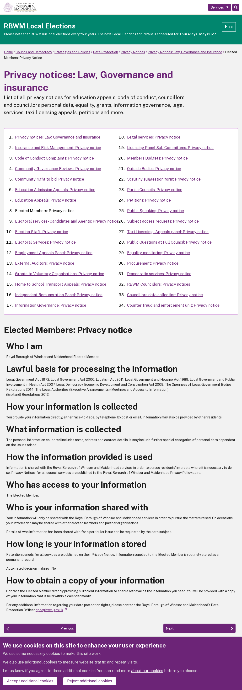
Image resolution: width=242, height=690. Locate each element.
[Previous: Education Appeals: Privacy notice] (40, 628)
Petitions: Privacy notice (149, 200)
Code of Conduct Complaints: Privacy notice (54, 158)
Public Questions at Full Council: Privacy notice (169, 242)
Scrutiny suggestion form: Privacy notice (164, 179)
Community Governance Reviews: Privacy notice (58, 168)
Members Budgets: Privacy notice (157, 158)
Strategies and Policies (72, 52)
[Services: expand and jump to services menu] (219, 7)
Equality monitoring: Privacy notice (158, 253)
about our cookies (147, 671)
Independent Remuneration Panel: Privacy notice (58, 295)
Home (8, 52)
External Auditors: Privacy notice (44, 263)
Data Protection (105, 52)
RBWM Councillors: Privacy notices (158, 284)
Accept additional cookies (30, 681)
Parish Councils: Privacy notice (154, 189)
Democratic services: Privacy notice (159, 274)
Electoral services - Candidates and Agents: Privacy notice (66, 221)
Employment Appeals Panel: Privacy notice (53, 253)
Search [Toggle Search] (235, 7)
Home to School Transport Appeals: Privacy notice (60, 284)
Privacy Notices (133, 52)
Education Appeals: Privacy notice (45, 200)
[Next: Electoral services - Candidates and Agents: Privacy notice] (199, 628)
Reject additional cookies (89, 681)
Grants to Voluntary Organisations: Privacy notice (59, 274)
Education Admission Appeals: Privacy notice (55, 189)
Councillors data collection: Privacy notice (165, 295)
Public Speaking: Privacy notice (155, 211)
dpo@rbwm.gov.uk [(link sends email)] (51, 610)
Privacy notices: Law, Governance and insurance (57, 137)
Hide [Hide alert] (229, 27)
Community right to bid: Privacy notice (49, 179)
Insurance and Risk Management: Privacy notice (58, 147)
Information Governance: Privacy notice (50, 305)
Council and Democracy (34, 52)
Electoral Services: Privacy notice (45, 242)
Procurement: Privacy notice (152, 263)
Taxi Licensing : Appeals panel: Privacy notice (168, 232)
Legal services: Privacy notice (153, 137)
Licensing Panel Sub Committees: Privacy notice (170, 147)
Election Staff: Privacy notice (41, 232)
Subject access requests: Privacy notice (163, 221)
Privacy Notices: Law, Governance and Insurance (185, 52)
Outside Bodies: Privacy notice (154, 168)
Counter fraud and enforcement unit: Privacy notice (173, 305)
